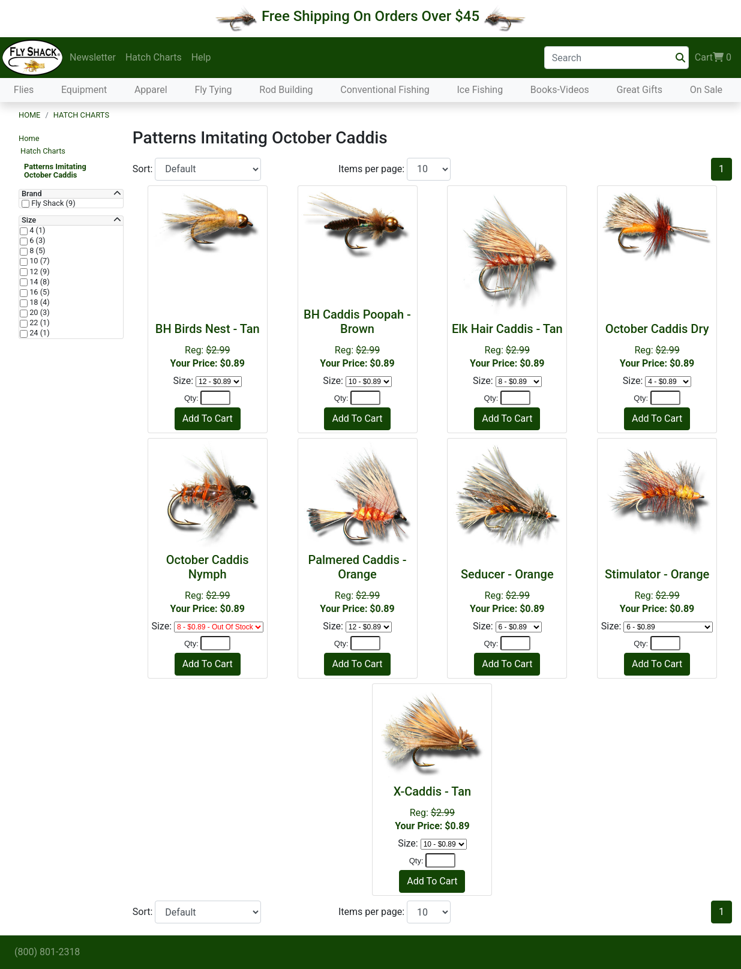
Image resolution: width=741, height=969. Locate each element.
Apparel (150, 89)
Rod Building (286, 89)
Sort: (144, 169)
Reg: (208, 345)
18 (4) (39, 302)
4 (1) (37, 230)
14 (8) (39, 282)
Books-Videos (559, 89)
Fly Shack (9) (52, 203)
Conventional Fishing (385, 89)
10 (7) (39, 261)
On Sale (706, 89)
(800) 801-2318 (47, 952)
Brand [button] (32, 194)
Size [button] (29, 220)
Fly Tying (213, 89)
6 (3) (37, 240)
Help (201, 57)
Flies (24, 89)
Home (29, 114)
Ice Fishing (480, 89)
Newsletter (93, 57)
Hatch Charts (153, 57)
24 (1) (39, 333)
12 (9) (39, 272)
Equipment (84, 89)
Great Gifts (639, 89)
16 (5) (39, 292)
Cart (713, 57)
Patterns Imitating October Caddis (55, 170)
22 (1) (39, 323)
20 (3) (39, 312)
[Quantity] (215, 398)
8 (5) (37, 251)
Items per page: (372, 169)
